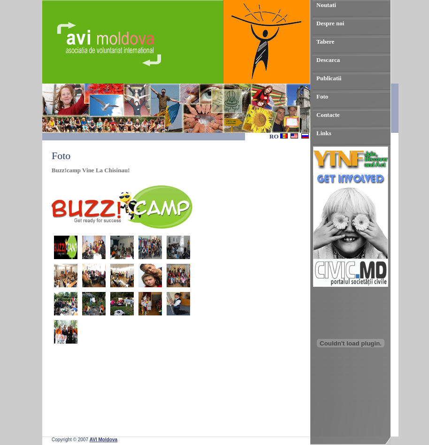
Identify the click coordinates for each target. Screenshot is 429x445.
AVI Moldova (103, 439)
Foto (322, 96)
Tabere (325, 41)
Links (323, 133)
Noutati (326, 4)
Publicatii (328, 78)
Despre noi (330, 23)
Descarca (328, 59)
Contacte (328, 114)
